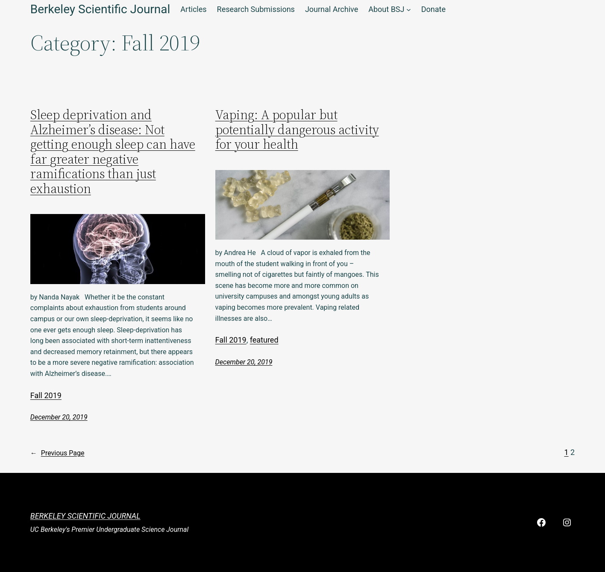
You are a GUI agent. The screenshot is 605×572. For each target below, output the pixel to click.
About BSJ (386, 9)
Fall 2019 (46, 395)
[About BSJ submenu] (408, 9)
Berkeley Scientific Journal (85, 515)
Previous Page (57, 453)
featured (264, 339)
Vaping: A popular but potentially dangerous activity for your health (297, 130)
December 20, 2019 (59, 417)
